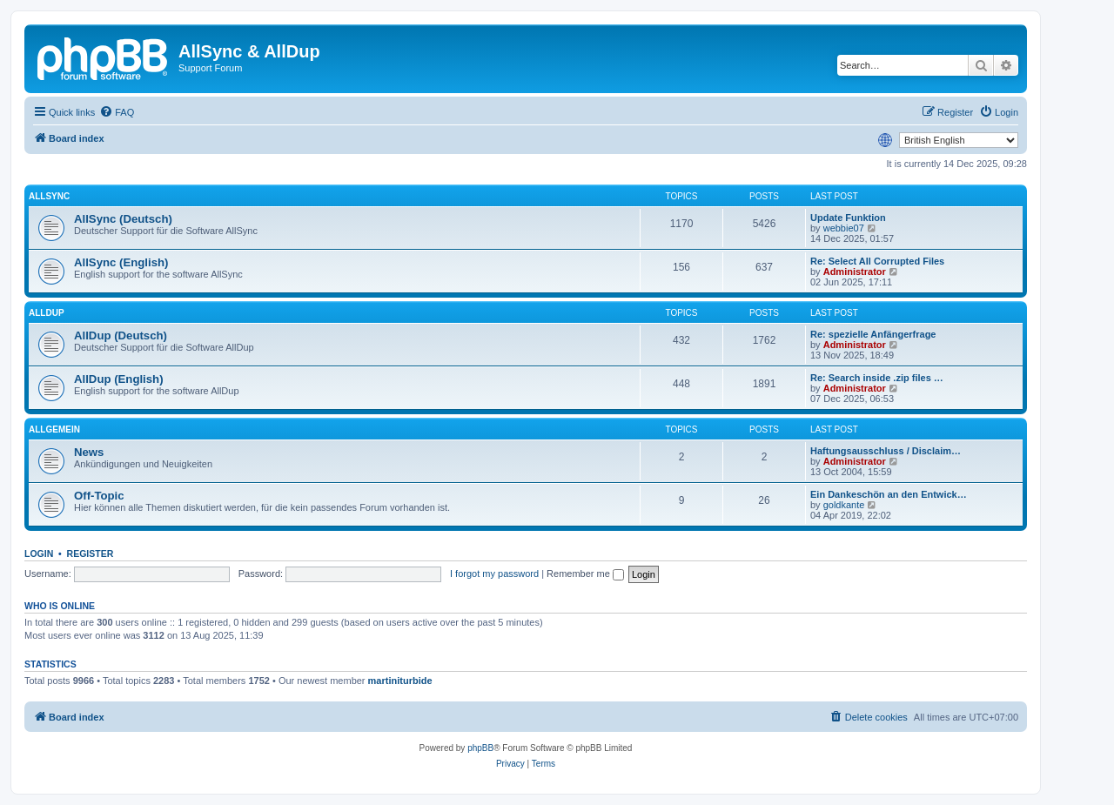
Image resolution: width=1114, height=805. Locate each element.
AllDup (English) (119, 379)
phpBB (480, 748)
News (89, 452)
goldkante (844, 505)
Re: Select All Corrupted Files (877, 261)
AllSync (49, 196)
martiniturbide (400, 680)
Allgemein (54, 429)
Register (90, 553)
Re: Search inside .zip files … (876, 377)
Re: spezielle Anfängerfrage (873, 334)
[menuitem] (116, 112)
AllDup (46, 313)
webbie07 (843, 228)
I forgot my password (494, 573)
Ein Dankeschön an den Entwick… (888, 494)
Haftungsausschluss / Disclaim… (885, 451)
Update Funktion (848, 217)
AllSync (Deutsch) (123, 218)
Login (38, 553)
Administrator (854, 271)
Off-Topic (99, 495)
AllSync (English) (121, 262)
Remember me (585, 573)
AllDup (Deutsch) (120, 335)
